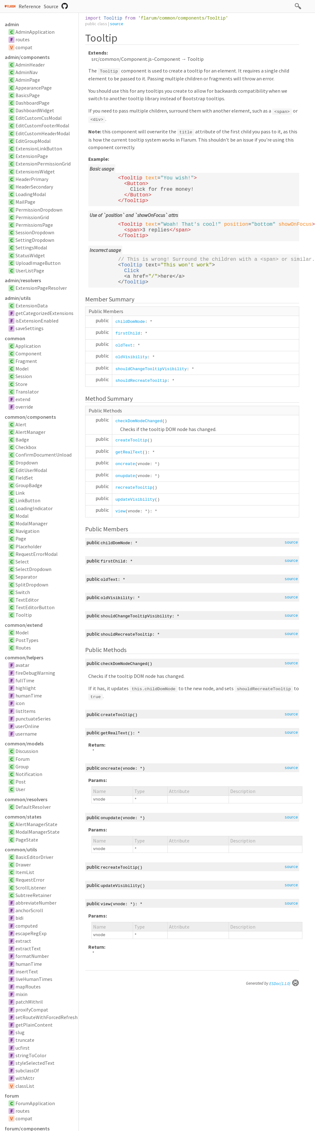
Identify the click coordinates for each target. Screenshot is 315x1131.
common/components (30, 417)
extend (22, 399)
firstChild (127, 333)
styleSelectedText (35, 1063)
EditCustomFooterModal (42, 125)
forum (12, 1096)
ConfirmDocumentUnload (43, 455)
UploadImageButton (38, 263)
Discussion (26, 751)
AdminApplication (35, 32)
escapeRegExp (31, 933)
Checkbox (25, 447)
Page (20, 538)
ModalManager (31, 523)
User (20, 789)
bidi (19, 918)
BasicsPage (27, 95)
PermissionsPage (34, 225)
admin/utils (18, 298)
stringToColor (30, 1055)
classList (24, 1086)
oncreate (125, 464)
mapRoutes (28, 986)
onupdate (125, 476)
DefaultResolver (33, 807)
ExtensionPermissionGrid (43, 163)
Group (22, 766)
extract (23, 941)
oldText (124, 345)
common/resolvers (26, 799)
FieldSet (24, 478)
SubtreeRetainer (33, 895)
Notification (28, 774)
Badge (22, 439)
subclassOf (27, 1070)
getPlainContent (34, 1025)
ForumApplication (35, 1103)
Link (20, 493)
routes (22, 39)
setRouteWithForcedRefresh (46, 1017)
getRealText (129, 452)
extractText (28, 948)
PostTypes (26, 640)
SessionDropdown (34, 232)
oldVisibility (131, 357)
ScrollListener (30, 887)
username (26, 734)
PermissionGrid (32, 217)
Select (22, 561)
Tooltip (23, 615)
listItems (25, 711)
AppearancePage (33, 88)
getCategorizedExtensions (44, 313)
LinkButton (27, 500)
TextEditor (27, 600)
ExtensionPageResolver (41, 288)
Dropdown (26, 462)
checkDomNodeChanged (138, 421)
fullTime (24, 680)
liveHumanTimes (33, 979)
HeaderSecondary (34, 187)
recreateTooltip (133, 487)
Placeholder (28, 546)
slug (20, 1032)
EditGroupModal (33, 141)
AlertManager (30, 432)
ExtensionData (31, 305)
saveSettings (29, 328)
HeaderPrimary (31, 179)
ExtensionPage (31, 156)
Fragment (26, 361)
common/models (24, 743)
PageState (26, 840)
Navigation (27, 531)
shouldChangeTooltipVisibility (151, 369)
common (15, 338)
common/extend (24, 625)
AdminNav (26, 72)
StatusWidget (30, 255)
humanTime (28, 695)
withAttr (24, 1078)
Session (23, 376)
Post (20, 781)
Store (21, 384)
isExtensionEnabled (36, 321)
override (24, 407)
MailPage (25, 202)
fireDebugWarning (35, 673)
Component (28, 353)
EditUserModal (31, 470)
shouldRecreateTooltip (141, 380)
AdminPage (27, 80)
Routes (23, 647)
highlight (25, 688)
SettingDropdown (34, 240)
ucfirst (22, 1048)
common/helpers (24, 657)
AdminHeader (30, 64)
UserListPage (29, 270)
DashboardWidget (34, 110)
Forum (22, 759)
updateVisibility (135, 499)
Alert (20, 424)
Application (28, 346)
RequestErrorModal (36, 554)
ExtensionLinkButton (38, 148)
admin (12, 24)
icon (20, 703)
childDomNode (130, 321)
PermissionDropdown (38, 210)
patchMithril (29, 1002)
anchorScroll (29, 910)
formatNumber (32, 956)
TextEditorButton (35, 607)
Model (22, 368)
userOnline (27, 726)
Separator (26, 577)
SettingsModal (31, 247)
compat (23, 47)
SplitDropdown (31, 584)
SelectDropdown (33, 569)
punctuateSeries (33, 718)
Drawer (23, 864)
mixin (21, 994)
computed (26, 926)
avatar (22, 665)
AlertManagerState (36, 824)
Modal (22, 516)
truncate (24, 1040)
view (120, 511)
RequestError (29, 880)
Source (51, 6)
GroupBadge (28, 485)
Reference (30, 6)
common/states (23, 816)
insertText (26, 971)
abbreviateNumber (35, 903)
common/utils (21, 849)
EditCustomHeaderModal (42, 133)
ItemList (24, 872)
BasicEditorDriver (34, 857)
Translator (27, 391)
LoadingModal (30, 194)
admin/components (27, 57)
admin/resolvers (23, 280)
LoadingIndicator (34, 508)
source (116, 23)
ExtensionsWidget (35, 171)
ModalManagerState (37, 832)
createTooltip (131, 440)
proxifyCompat (31, 1009)
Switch (22, 592)
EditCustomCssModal (38, 118)
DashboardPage (32, 103)
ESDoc (284, 983)
